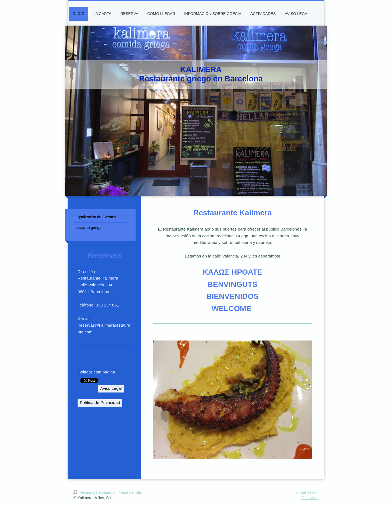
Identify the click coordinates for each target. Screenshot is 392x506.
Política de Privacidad (100, 402)
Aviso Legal (111, 388)
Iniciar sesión (307, 492)
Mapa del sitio (130, 492)
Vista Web (309, 498)
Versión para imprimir (95, 492)
